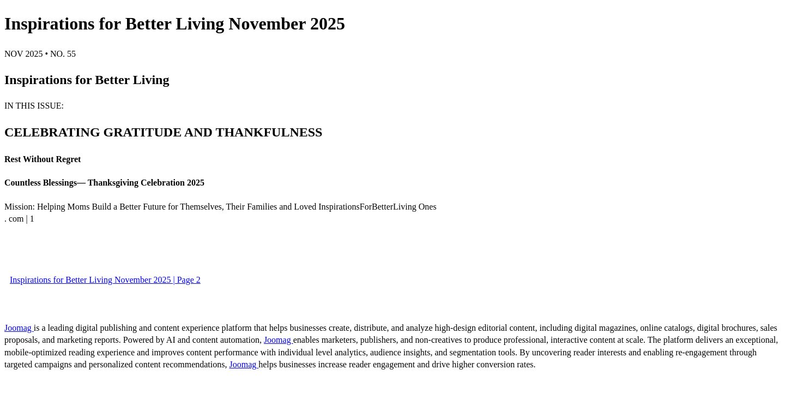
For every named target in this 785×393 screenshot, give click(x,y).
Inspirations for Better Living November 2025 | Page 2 (105, 279)
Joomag (19, 327)
